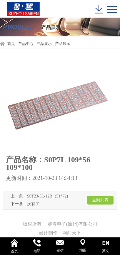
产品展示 (44, 44)
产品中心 (26, 44)
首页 (11, 44)
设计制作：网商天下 (60, 232)
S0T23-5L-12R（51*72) (47, 196)
